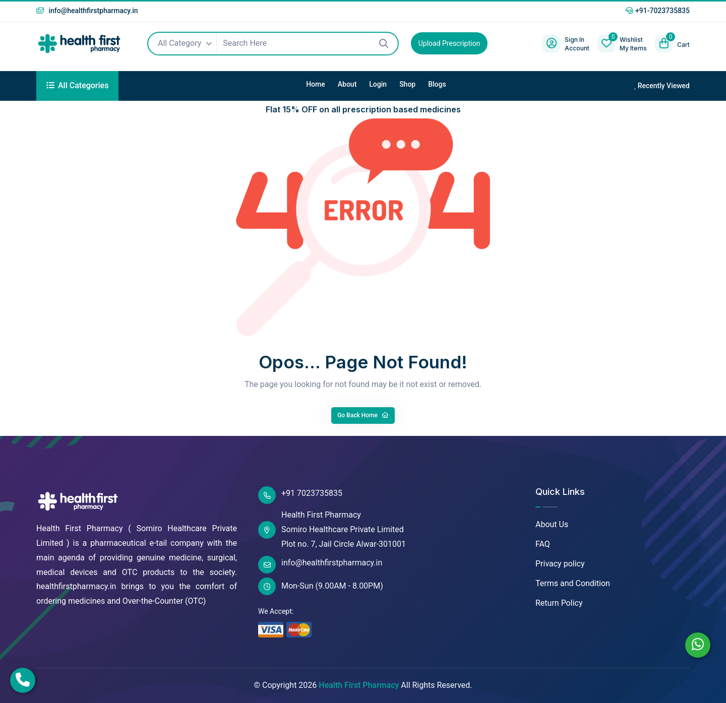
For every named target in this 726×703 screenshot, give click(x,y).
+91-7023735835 (658, 11)
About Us (551, 524)
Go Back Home (363, 415)
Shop (407, 84)
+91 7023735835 (300, 495)
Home (315, 84)
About (347, 84)
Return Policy (558, 603)
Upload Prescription (449, 43)
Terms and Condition (572, 583)
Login (378, 84)
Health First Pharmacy (359, 685)
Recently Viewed (661, 86)
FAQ (542, 544)
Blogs (437, 84)
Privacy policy (560, 563)
